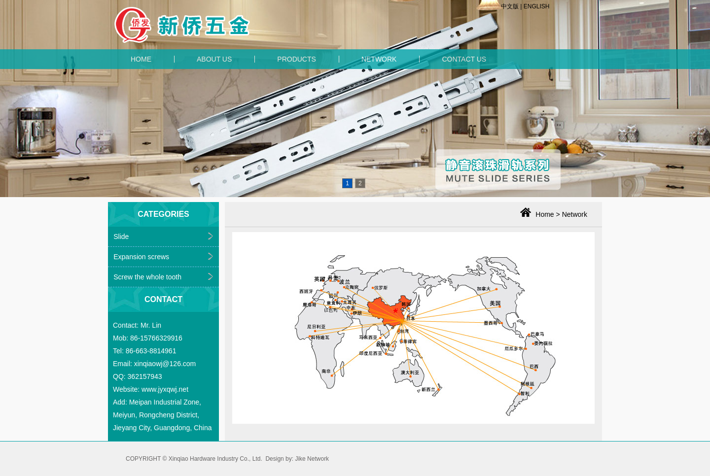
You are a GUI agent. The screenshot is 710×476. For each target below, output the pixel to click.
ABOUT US (214, 59)
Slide (121, 236)
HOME (141, 59)
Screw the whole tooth (147, 277)
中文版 (510, 6)
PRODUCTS (296, 59)
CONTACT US (464, 59)
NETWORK (379, 59)
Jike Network (312, 458)
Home (544, 214)
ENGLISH (537, 6)
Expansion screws (141, 257)
